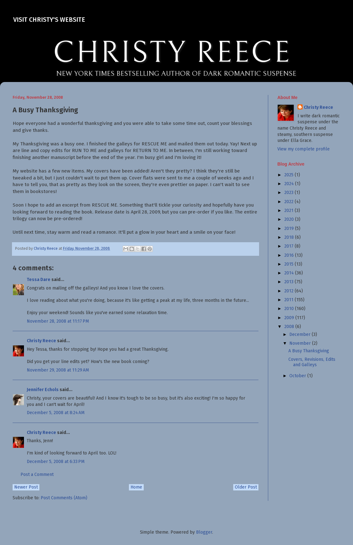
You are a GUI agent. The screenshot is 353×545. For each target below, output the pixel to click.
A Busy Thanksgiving (308, 351)
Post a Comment (37, 474)
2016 (289, 255)
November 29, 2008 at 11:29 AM (58, 370)
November (300, 343)
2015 (289, 264)
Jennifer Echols (43, 389)
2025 (289, 175)
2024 (289, 183)
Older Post (246, 487)
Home (136, 487)
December (300, 334)
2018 (289, 237)
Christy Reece (41, 340)
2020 (289, 219)
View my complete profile (303, 149)
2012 (289, 291)
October (298, 375)
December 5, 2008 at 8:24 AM (55, 412)
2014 (289, 273)
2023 (289, 192)
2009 (289, 317)
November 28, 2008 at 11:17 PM (58, 321)
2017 (289, 246)
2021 (289, 210)
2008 (289, 326)
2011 (289, 299)
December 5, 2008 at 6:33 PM (55, 461)
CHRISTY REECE (172, 53)
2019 (289, 228)
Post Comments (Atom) (64, 498)
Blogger (204, 532)
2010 (289, 308)
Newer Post (26, 487)
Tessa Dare (38, 279)
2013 (289, 281)
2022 (289, 201)
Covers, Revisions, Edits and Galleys (311, 362)
